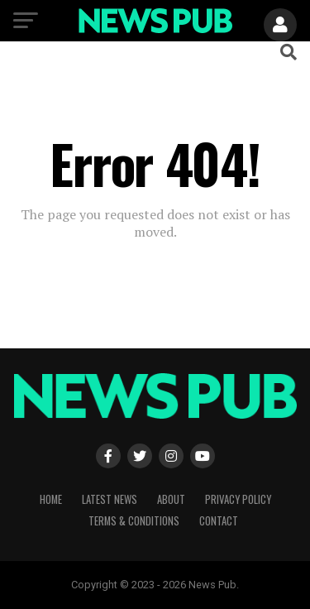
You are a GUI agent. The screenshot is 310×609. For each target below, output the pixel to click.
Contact (218, 521)
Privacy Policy (238, 499)
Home (51, 499)
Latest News (109, 499)
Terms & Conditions (133, 521)
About (171, 499)
